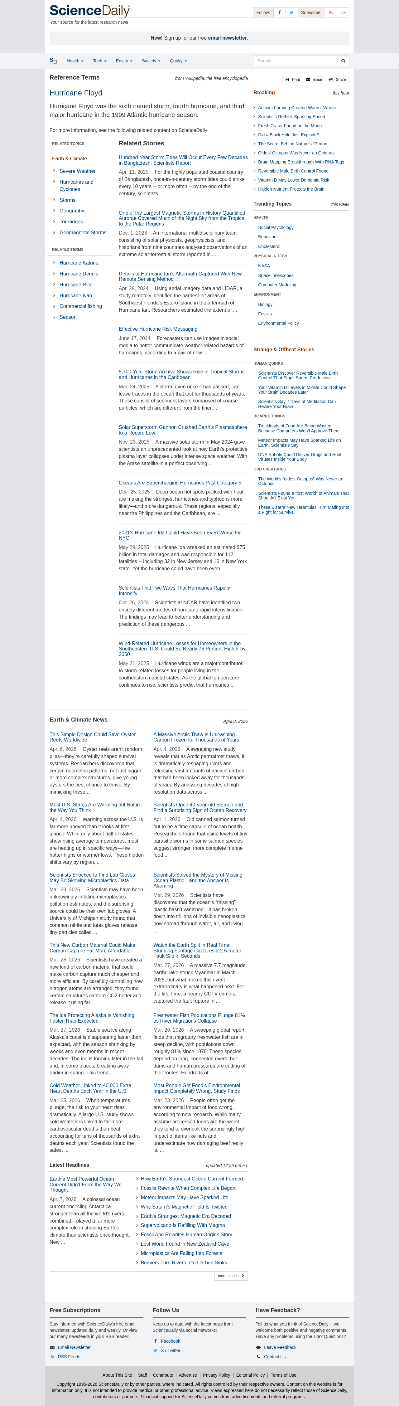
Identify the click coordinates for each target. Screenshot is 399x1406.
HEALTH (260, 218)
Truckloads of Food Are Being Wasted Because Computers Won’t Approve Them (298, 428)
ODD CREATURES (269, 469)
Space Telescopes (275, 275)
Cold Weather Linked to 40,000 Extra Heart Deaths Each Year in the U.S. (90, 1088)
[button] (292, 79)
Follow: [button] (263, 12)
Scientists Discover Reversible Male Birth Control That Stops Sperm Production (298, 375)
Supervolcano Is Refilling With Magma (183, 1225)
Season (68, 317)
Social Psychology (276, 227)
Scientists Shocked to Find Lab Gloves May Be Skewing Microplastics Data (92, 877)
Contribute (163, 1375)
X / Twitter (170, 1350)
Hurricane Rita (75, 284)
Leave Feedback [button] (280, 1347)
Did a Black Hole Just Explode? (288, 134)
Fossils (265, 313)
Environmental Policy (278, 323)
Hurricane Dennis (79, 273)
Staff (142, 1375)
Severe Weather (77, 171)
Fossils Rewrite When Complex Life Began (188, 1188)
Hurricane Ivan (76, 295)
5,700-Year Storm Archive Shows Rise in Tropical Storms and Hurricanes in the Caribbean (181, 374)
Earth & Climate (69, 158)
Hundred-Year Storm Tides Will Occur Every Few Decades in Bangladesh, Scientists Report (183, 160)
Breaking (264, 92)
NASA (264, 265)
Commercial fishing (81, 306)
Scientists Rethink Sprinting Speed (291, 116)
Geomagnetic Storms (83, 232)
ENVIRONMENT (267, 294)
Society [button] (151, 60)
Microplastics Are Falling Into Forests (181, 1253)
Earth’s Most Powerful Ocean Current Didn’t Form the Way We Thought (86, 1184)
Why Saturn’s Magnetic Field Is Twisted (184, 1206)
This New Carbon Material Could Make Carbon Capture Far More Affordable (92, 947)
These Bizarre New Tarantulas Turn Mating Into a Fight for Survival (303, 509)
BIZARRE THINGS (269, 416)
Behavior (266, 236)
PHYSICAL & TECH (270, 256)
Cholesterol (269, 246)
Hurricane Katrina (79, 262)
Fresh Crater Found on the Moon (290, 125)
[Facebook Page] (279, 12)
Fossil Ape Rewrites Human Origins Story (186, 1234)
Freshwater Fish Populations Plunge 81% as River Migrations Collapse (199, 1018)
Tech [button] (99, 60)
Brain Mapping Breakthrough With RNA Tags (301, 161)
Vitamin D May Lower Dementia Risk (293, 180)
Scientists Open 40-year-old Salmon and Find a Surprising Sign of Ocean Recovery (200, 807)
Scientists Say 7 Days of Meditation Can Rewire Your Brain (297, 404)
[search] (343, 61)
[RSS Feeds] (331, 12)
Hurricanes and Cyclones (77, 185)
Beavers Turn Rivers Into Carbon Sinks (184, 1262)
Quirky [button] (178, 60)
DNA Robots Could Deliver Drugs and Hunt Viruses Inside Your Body (299, 457)
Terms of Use (283, 1375)
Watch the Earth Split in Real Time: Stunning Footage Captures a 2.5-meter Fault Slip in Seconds (197, 950)
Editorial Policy (250, 1375)
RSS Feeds (69, 1356)
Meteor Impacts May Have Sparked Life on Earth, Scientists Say (299, 442)
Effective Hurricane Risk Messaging (158, 329)
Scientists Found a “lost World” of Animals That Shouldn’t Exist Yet (303, 495)
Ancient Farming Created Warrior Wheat (297, 107)
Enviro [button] (124, 60)
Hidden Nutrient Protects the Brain (291, 189)
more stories (231, 1276)
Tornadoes (71, 221)
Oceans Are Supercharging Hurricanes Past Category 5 (180, 482)
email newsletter (227, 38)
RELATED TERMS (68, 249)
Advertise (188, 1375)
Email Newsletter (74, 1347)
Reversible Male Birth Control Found (293, 170)
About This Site (117, 1375)
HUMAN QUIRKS (268, 363)
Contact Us (275, 1356)
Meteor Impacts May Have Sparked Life (184, 1197)
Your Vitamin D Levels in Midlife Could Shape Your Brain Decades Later (302, 390)
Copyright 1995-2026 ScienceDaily (90, 1384)
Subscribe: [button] (311, 12)
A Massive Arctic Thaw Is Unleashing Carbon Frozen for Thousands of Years (196, 737)
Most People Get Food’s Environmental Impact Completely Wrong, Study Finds (196, 1088)
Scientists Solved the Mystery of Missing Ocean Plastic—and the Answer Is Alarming (197, 880)
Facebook (170, 1341)
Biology (265, 304)
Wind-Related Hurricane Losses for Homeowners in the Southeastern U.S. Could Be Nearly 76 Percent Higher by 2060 (182, 649)
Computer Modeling (277, 284)
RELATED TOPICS (68, 144)
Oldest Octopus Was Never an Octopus (296, 152)
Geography (72, 210)
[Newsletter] (343, 12)
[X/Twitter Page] (292, 12)
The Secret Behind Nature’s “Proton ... (295, 143)
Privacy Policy (216, 1375)
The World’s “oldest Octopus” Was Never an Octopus (300, 481)
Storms (67, 200)
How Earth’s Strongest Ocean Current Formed (192, 1178)
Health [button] (75, 60)
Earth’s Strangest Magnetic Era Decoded (186, 1216)
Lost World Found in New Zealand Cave (185, 1244)
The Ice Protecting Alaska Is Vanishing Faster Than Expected (92, 1018)
